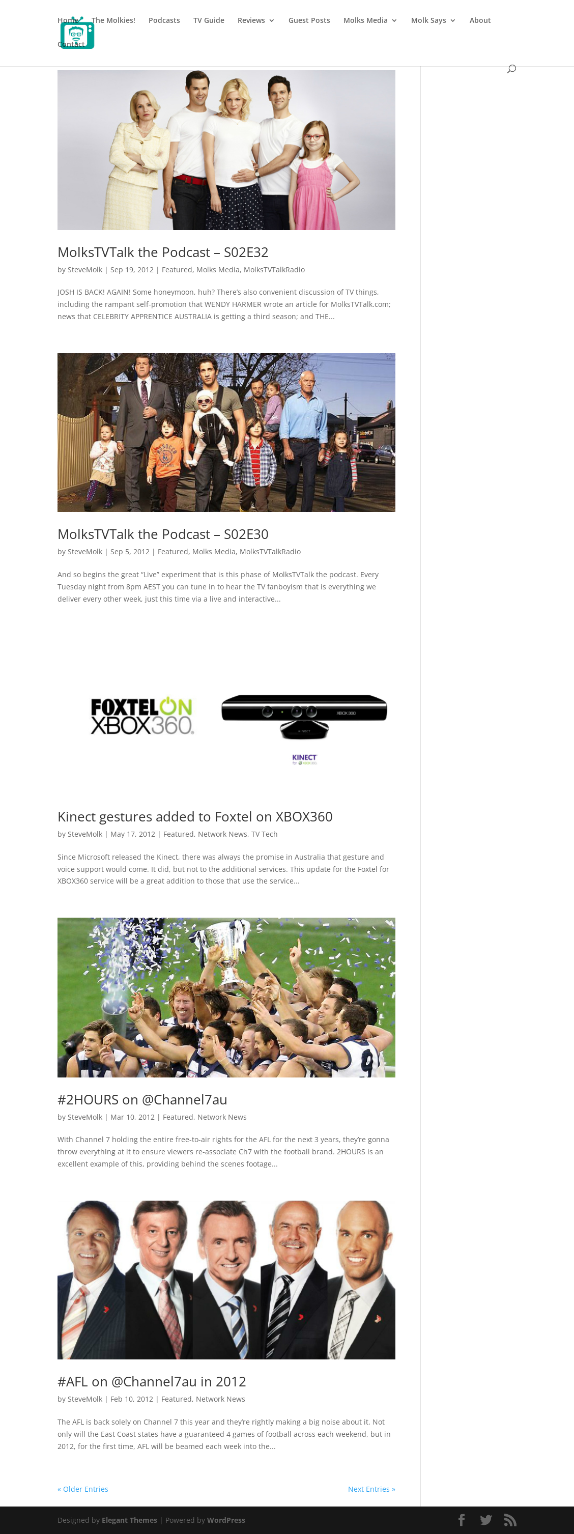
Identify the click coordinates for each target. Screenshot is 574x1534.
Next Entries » (371, 1489)
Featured (177, 269)
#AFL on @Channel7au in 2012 (152, 1381)
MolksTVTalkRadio (274, 269)
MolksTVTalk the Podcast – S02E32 (163, 252)
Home (68, 21)
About (480, 21)
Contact (71, 45)
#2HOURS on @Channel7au (142, 1099)
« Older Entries (83, 1489)
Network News (222, 834)
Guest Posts (309, 21)
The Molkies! (113, 21)
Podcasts (164, 21)
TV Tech (264, 834)
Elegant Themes (129, 1520)
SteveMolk (85, 269)
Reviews (251, 21)
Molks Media (365, 21)
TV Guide (208, 21)
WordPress (226, 1520)
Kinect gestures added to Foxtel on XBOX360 (195, 816)
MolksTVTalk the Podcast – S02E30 (163, 534)
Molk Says (428, 21)
